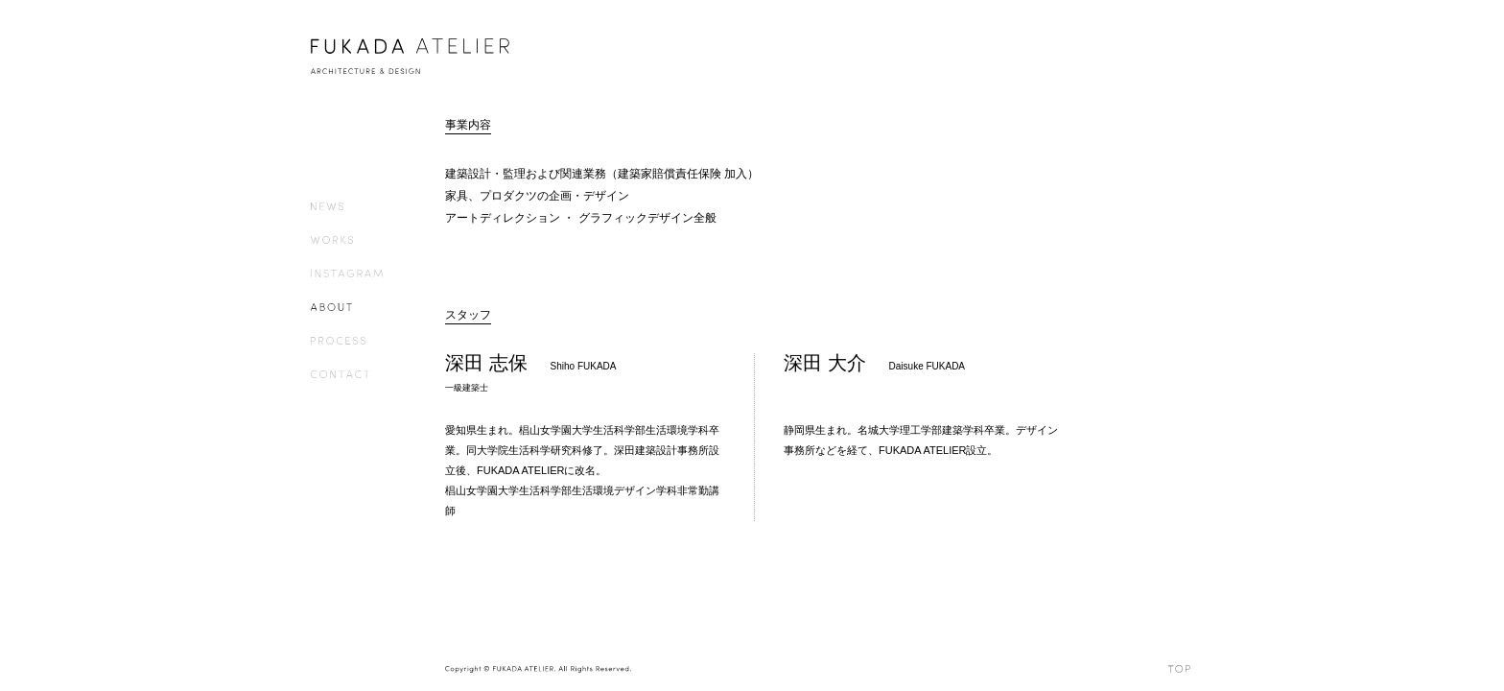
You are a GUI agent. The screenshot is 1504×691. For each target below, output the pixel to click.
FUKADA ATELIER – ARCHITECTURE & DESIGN (412, 56)
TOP (1180, 669)
